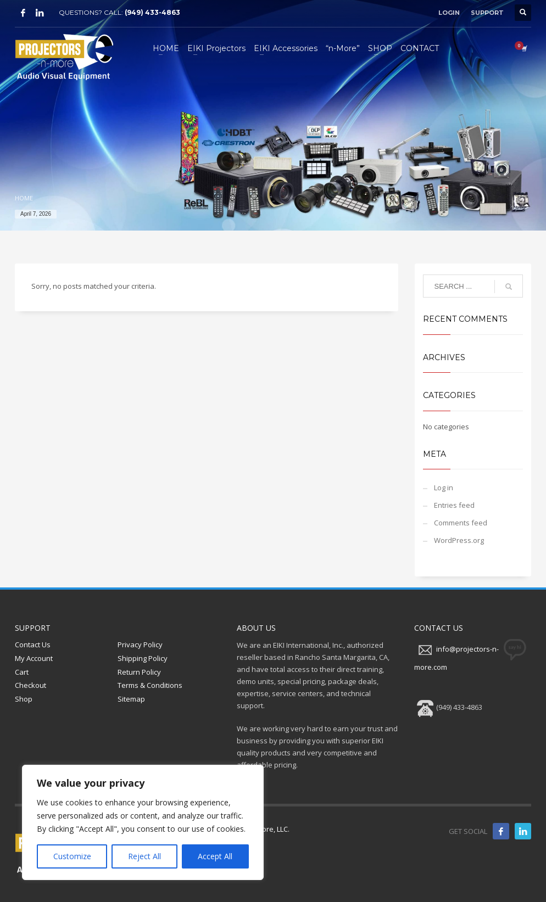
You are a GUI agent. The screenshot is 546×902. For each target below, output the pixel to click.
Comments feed (460, 523)
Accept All (215, 856)
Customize (72, 856)
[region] (143, 822)
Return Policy (139, 672)
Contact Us (33, 644)
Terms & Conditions (150, 685)
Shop (23, 699)
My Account (34, 658)
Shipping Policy (143, 658)
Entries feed (454, 505)
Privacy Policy (140, 644)
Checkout (30, 685)
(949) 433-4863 (152, 12)
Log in (443, 487)
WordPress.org (459, 540)
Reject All (144, 856)
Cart (22, 672)
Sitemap (131, 699)
